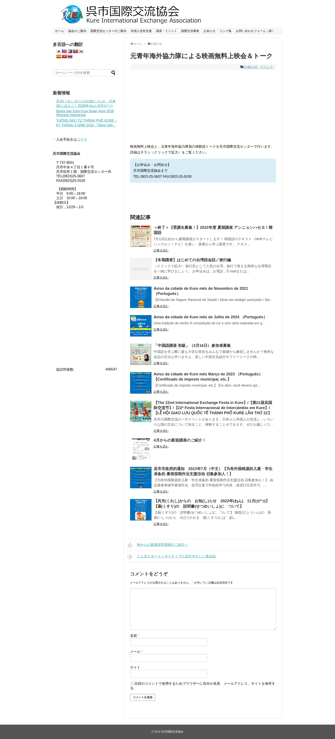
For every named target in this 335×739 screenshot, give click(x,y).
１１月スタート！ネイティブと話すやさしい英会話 (171, 556)
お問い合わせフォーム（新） (255, 31)
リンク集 (226, 31)
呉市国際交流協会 (172, 731)
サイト (135, 667)
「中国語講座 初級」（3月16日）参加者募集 (192, 345)
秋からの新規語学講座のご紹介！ (158, 545)
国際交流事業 (190, 31)
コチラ (82, 139)
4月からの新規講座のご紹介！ (180, 440)
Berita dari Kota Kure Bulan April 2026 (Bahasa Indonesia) (85, 113)
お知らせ (209, 31)
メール (136, 651)
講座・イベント (166, 31)
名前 (134, 635)
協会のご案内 (77, 31)
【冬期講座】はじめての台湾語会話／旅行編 (192, 260)
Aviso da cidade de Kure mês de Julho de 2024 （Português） (210, 317)
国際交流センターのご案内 (108, 31)
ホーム (59, 31)
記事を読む (161, 250)
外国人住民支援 (141, 31)
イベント (266, 67)
